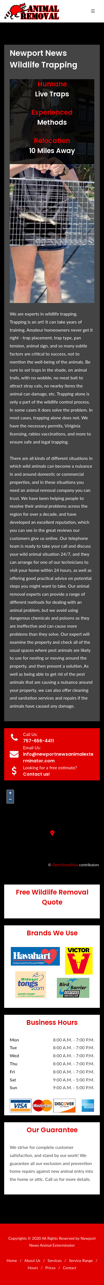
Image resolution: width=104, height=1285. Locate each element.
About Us (32, 1260)
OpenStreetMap (65, 865)
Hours (33, 1267)
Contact (70, 1267)
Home (12, 1260)
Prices (50, 1267)
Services (55, 1260)
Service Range (81, 1260)
